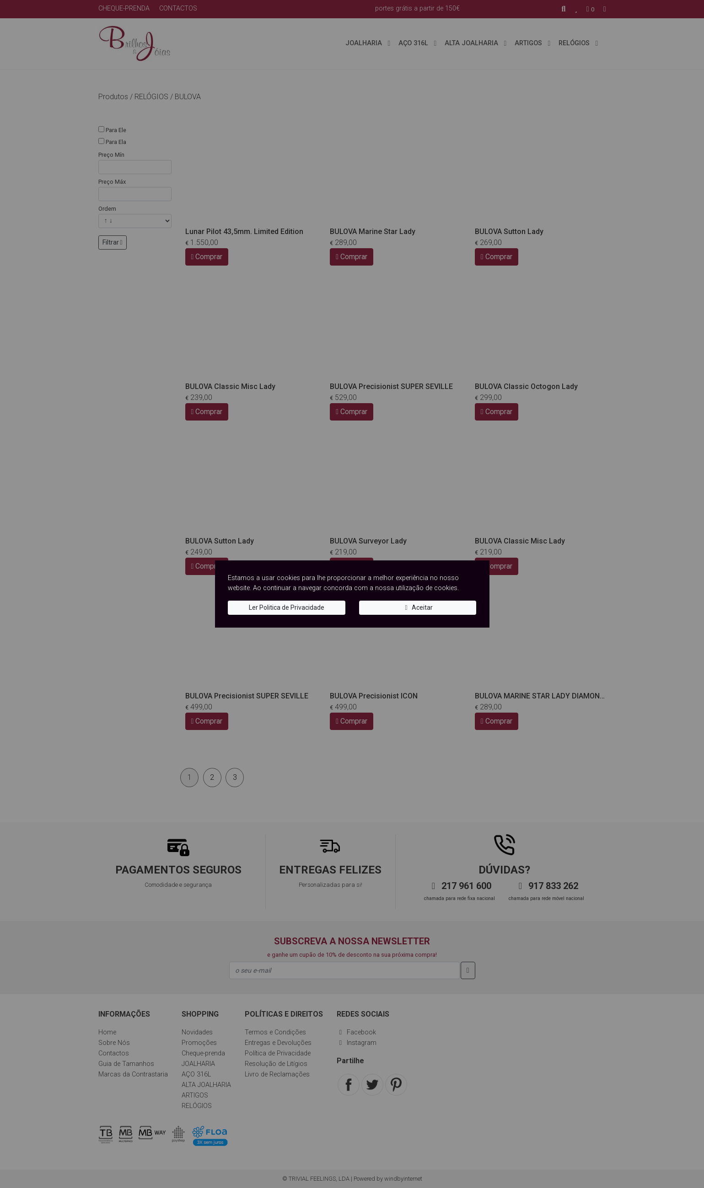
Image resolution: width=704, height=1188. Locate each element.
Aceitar (417, 607)
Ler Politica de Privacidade (286, 607)
